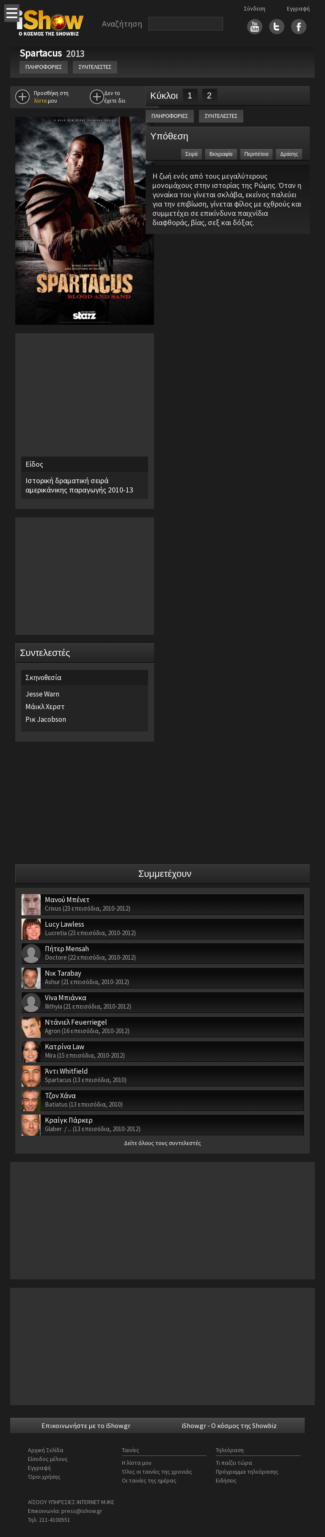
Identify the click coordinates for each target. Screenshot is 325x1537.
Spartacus (41, 53)
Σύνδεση (254, 8)
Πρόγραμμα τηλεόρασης (247, 1471)
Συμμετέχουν (165, 873)
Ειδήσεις (226, 1480)
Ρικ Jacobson (45, 719)
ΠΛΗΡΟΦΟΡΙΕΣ (43, 67)
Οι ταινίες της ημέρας (149, 1480)
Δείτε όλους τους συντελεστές (162, 1143)
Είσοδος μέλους (48, 1459)
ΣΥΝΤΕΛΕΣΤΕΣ (95, 67)
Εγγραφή (298, 8)
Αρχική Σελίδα (45, 1450)
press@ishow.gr (81, 1511)
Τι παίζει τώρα (234, 1462)
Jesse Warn (42, 694)
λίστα (40, 100)
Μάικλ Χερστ (45, 706)
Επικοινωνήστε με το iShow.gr (85, 1425)
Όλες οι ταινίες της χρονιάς (157, 1471)
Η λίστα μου (136, 1462)
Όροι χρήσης (44, 1476)
